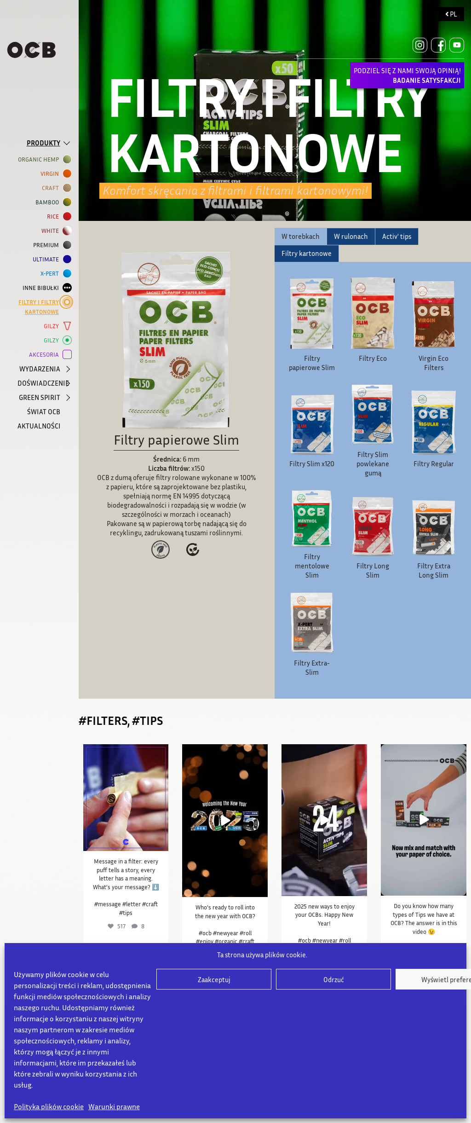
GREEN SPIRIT (39, 397)
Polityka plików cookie (49, 1106)
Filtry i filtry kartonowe (40, 306)
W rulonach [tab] (351, 236)
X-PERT (51, 273)
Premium (48, 245)
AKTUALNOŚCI (39, 426)
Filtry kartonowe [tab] (306, 253)
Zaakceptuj (214, 979)
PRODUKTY (43, 143)
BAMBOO (49, 202)
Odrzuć (333, 979)
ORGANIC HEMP (40, 159)
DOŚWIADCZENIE (40, 383)
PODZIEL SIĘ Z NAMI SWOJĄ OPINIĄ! (407, 75)
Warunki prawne (114, 1106)
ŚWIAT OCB (43, 411)
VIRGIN (51, 174)
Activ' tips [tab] (396, 236)
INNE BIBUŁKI (43, 288)
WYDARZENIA (39, 369)
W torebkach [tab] (300, 236)
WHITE (52, 231)
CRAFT (52, 188)
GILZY (53, 326)
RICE (55, 216)
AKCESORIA (46, 354)
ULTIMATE (48, 259)
